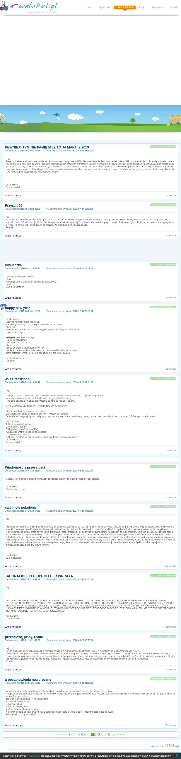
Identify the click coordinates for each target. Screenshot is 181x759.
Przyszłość (13, 205)
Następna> (121, 734)
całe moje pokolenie (21, 507)
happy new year (17, 308)
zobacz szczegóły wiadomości (163, 147)
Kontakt (174, 7)
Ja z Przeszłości (17, 379)
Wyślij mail (104, 7)
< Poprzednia (61, 734)
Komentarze (170, 195)
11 (111, 734)
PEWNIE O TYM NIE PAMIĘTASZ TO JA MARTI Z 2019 (47, 147)
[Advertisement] (43, 60)
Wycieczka (13, 265)
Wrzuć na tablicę (13, 195)
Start (89, 7)
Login (142, 7)
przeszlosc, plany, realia (24, 637)
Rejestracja (157, 7)
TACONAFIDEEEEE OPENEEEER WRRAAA (39, 576)
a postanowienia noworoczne (28, 680)
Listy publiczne (125, 7)
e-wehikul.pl (33, 755)
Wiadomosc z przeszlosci (25, 467)
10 (106, 734)
